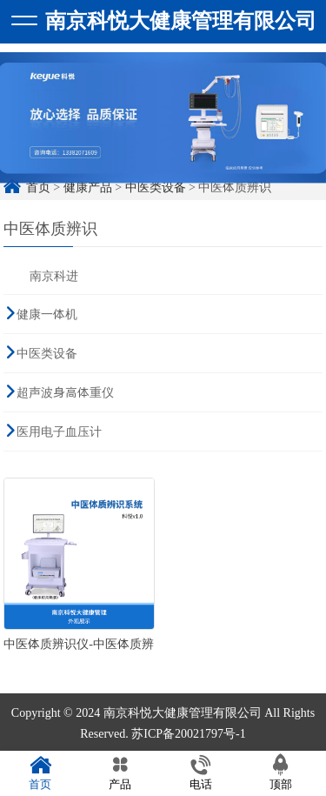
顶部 (281, 773)
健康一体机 (47, 313)
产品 (120, 773)
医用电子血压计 (59, 431)
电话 (201, 773)
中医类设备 (47, 352)
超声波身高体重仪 (65, 392)
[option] (163, 122)
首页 (40, 773)
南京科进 (54, 275)
